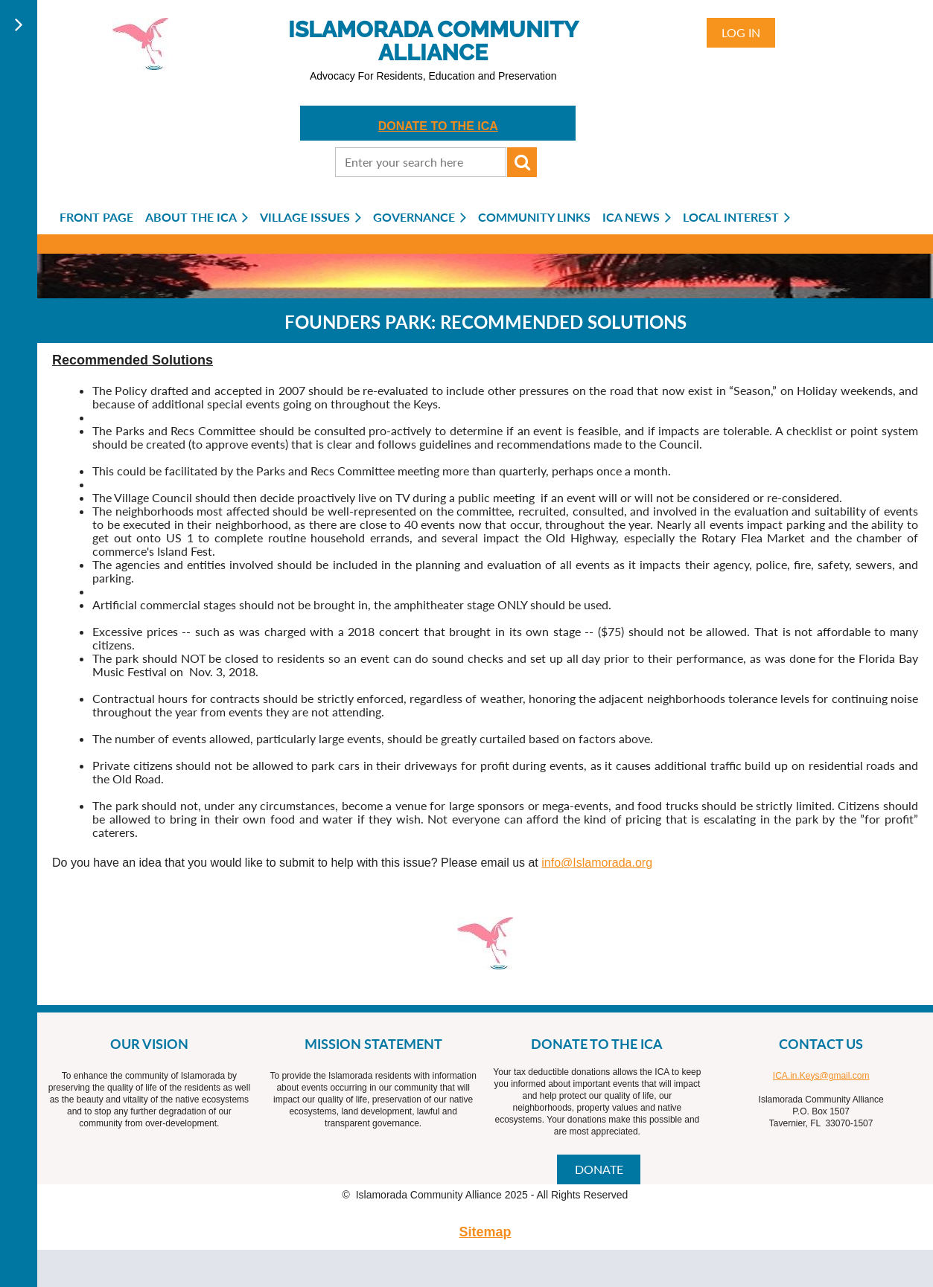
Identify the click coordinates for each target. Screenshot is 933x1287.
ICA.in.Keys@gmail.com (821, 1076)
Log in (741, 32)
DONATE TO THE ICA (438, 126)
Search (522, 162)
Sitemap (485, 1232)
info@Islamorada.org (596, 862)
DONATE (599, 1169)
